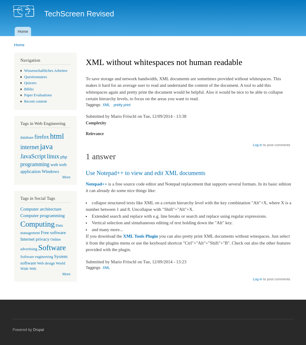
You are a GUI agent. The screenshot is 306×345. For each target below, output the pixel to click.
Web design (46, 263)
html (57, 136)
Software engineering (36, 257)
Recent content (35, 101)
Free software (53, 232)
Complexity (96, 123)
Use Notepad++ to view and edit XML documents (145, 173)
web (54, 164)
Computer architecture (41, 208)
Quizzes (30, 83)
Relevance (95, 133)
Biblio (29, 89)
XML (106, 105)
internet (29, 147)
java (46, 146)
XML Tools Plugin (140, 236)
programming (34, 164)
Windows (50, 171)
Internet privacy (35, 239)
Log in (257, 145)
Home (23, 31)
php (63, 156)
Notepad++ (96, 184)
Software (52, 247)
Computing (37, 224)
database (26, 137)
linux (53, 156)
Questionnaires (35, 77)
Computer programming (42, 215)
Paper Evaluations (38, 95)
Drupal (38, 330)
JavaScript (33, 156)
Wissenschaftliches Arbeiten (46, 71)
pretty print (122, 105)
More (66, 177)
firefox (41, 137)
